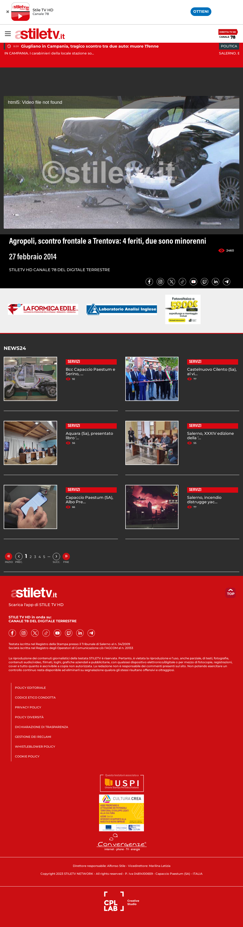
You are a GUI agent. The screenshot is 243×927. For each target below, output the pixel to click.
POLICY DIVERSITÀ (29, 717)
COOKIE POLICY (27, 756)
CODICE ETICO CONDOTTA (35, 697)
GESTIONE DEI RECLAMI (33, 737)
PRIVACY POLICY (28, 707)
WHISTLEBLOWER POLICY (35, 746)
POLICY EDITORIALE (30, 687)
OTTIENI (201, 11)
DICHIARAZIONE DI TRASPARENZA (41, 727)
